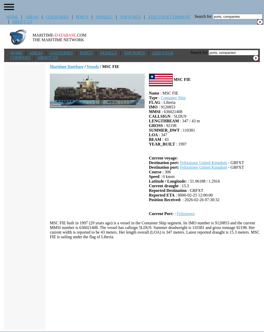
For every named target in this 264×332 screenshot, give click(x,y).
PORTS (82, 17)
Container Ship (173, 98)
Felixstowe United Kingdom (203, 162)
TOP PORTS (130, 17)
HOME (12, 17)
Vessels (93, 66)
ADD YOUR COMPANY (169, 17)
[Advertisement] (154, 285)
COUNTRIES (57, 17)
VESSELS (104, 17)
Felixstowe (186, 213)
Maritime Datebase (67, 66)
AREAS (31, 17)
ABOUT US (22, 21)
